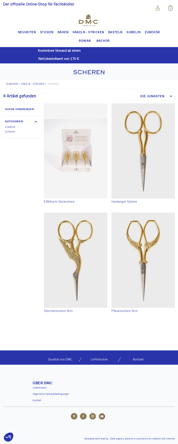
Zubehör (10, 127)
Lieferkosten (39, 388)
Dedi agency (117, 439)
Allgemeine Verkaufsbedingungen (51, 394)
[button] (21, 122)
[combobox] (156, 96)
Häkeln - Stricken (32, 84)
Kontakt (37, 400)
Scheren (10, 131)
